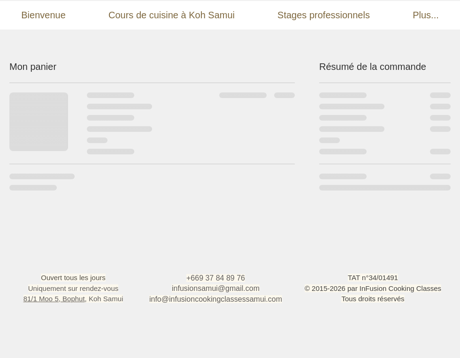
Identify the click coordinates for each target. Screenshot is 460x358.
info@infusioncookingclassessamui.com (215, 299)
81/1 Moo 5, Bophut (54, 299)
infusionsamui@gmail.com (216, 288)
